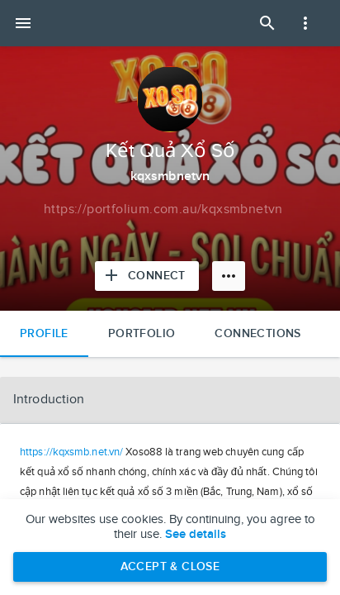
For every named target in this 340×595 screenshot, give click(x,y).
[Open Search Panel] (267, 23)
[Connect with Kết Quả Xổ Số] (147, 276)
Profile (44, 333)
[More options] (228, 276)
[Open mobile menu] (23, 23)
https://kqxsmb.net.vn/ (71, 452)
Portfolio (142, 333)
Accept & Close (170, 566)
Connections (257, 333)
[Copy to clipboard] (163, 210)
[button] (170, 400)
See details (195, 534)
